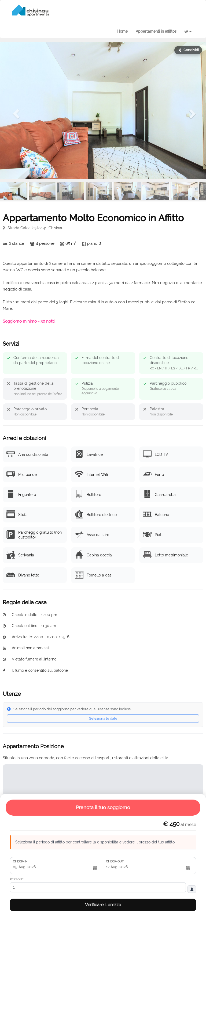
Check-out (115, 651)
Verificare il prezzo (103, 694)
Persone (17, 669)
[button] (188, 31)
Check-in (20, 651)
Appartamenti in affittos (156, 31)
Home (122, 31)
